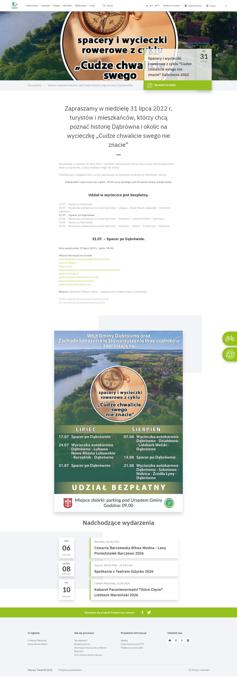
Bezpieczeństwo (82, 644)
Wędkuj (124, 640)
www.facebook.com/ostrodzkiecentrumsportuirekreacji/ (89, 269)
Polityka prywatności (69, 670)
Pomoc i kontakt (199, 670)
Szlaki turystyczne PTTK (132, 644)
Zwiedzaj (45, 5)
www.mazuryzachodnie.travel (75, 284)
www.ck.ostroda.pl (69, 273)
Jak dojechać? (80, 640)
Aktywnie (67, 5)
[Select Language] (214, 5)
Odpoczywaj (32, 5)
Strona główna (35, 85)
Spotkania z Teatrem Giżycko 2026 (123, 571)
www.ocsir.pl (65, 266)
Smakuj (56, 5)
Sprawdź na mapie (161, 85)
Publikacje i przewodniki (132, 647)
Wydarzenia (80, 5)
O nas (92, 5)
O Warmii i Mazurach (37, 640)
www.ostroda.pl (67, 262)
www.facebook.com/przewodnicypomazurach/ (84, 259)
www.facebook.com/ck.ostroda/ (76, 280)
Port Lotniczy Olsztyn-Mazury (88, 655)
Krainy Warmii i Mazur (37, 644)
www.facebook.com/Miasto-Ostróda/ (79, 277)
